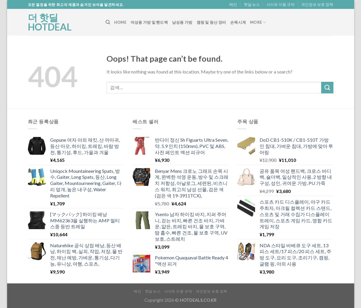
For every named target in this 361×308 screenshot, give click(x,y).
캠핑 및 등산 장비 (211, 22)
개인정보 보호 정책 (317, 4)
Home (120, 22)
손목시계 (238, 22)
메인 (233, 4)
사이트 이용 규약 (280, 4)
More (258, 22)
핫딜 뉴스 (252, 4)
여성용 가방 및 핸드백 (149, 22)
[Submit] (327, 87)
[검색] (108, 22)
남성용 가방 (182, 22)
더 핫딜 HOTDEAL (49, 22)
